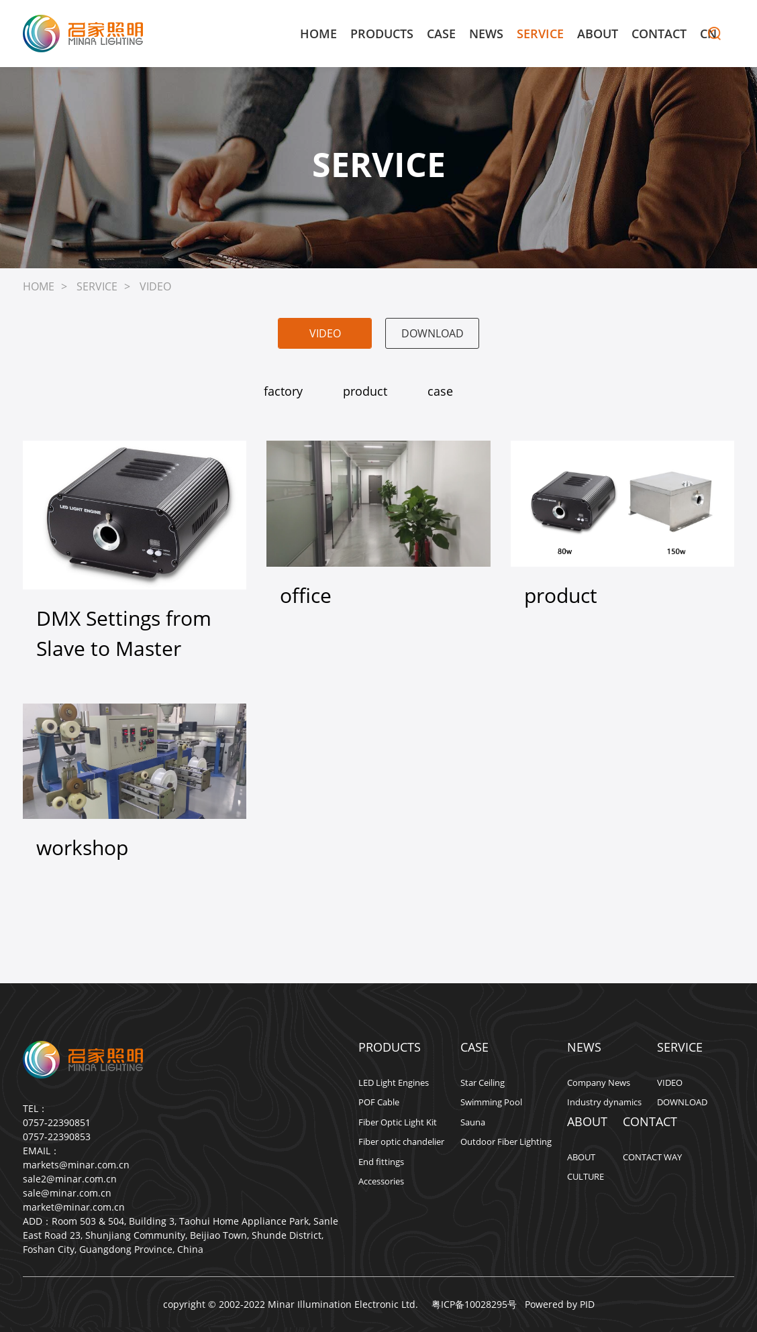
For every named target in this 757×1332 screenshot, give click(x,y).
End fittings (381, 1162)
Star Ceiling (482, 1082)
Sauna (472, 1122)
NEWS (486, 33)
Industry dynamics (604, 1102)
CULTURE (585, 1176)
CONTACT (659, 33)
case (440, 391)
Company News (598, 1082)
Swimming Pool (491, 1102)
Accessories (381, 1181)
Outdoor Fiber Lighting (506, 1141)
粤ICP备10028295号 (471, 1304)
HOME (318, 33)
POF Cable (378, 1102)
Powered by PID (560, 1304)
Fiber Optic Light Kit (397, 1122)
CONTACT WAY (652, 1157)
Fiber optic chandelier (401, 1141)
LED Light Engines (393, 1082)
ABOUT (597, 33)
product (365, 391)
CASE (441, 33)
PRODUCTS (381, 33)
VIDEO (155, 286)
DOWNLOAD (432, 333)
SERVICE (540, 33)
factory (283, 391)
